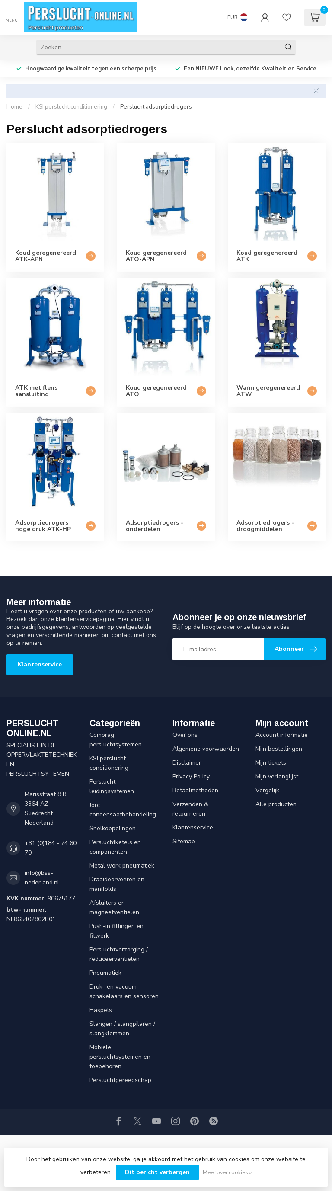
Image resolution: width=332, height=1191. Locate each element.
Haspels (100, 1010)
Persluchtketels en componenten (115, 847)
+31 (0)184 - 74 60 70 (51, 848)
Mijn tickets (270, 763)
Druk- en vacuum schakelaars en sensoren (124, 991)
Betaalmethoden (195, 790)
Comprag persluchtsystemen (115, 740)
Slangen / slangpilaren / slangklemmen (122, 1028)
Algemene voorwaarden (205, 749)
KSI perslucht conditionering (71, 107)
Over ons (185, 735)
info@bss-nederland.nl (42, 878)
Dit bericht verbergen (157, 1172)
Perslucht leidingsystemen (111, 786)
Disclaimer (186, 763)
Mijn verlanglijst (276, 776)
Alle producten (276, 804)
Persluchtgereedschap (120, 1080)
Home (14, 107)
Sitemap (183, 841)
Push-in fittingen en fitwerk (116, 931)
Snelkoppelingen (112, 828)
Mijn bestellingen (278, 749)
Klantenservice (40, 664)
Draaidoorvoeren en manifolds (116, 884)
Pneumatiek (105, 973)
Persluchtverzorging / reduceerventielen (118, 954)
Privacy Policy (191, 776)
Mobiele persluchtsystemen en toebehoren (119, 1056)
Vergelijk (267, 790)
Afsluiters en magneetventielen (114, 907)
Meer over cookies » (227, 1172)
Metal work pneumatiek (121, 865)
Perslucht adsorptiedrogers (156, 107)
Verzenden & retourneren (190, 809)
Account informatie (281, 735)
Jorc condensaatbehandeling (122, 810)
